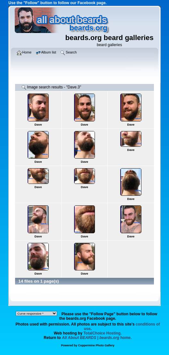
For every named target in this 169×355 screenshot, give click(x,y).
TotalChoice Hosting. (102, 333)
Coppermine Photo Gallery (96, 345)
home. (97, 337)
